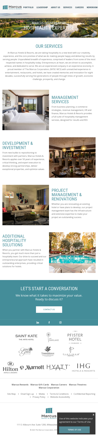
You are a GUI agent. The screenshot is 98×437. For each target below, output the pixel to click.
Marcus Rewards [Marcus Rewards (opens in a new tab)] (20, 384)
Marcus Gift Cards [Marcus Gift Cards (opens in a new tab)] (39, 384)
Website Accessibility (60, 397)
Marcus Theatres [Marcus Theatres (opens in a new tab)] (77, 384)
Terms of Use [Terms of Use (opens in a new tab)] (74, 430)
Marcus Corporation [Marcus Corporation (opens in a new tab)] (49, 387)
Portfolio (28, 7)
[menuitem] (28, 7)
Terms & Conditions (59, 394)
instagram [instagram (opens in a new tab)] (60, 322)
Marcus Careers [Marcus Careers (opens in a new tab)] (59, 384)
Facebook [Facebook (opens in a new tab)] (49, 322)
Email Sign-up (27, 394)
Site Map (11, 394)
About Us (55, 7)
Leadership (42, 7)
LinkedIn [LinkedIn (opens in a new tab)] (37, 322)
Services (67, 7)
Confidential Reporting (84, 394)
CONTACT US (49, 309)
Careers (79, 7)
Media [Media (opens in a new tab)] (42, 394)
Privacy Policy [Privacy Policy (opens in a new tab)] (39, 397)
